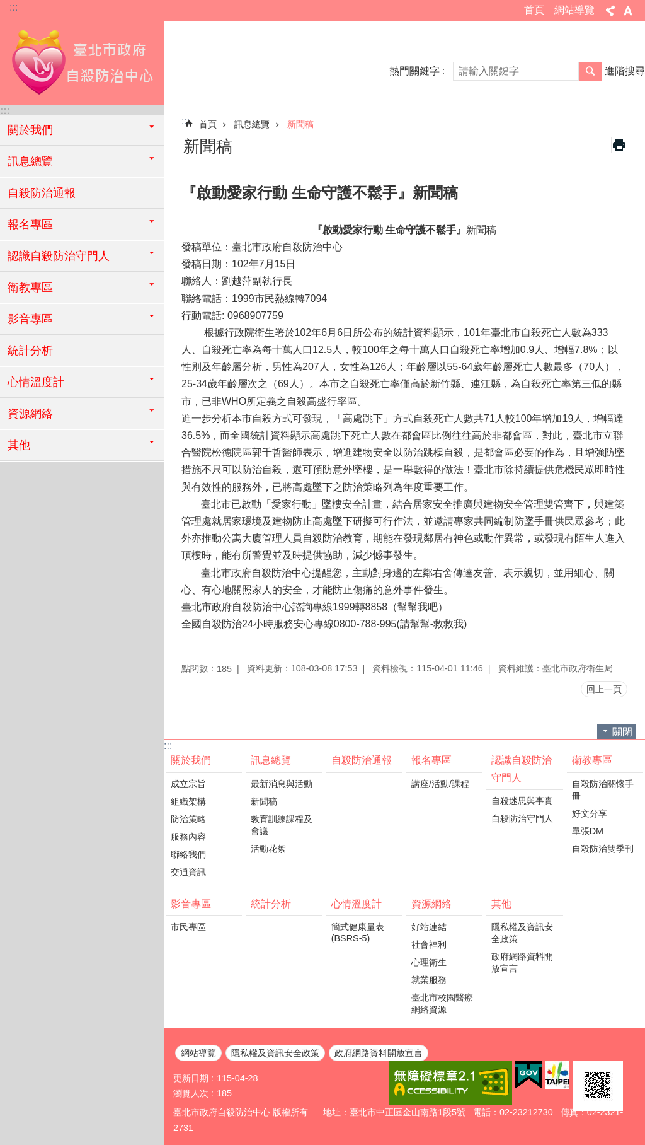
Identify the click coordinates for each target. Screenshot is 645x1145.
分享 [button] (610, 10)
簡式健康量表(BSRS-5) (357, 932)
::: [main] (185, 120)
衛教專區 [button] (30, 287)
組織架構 (188, 801)
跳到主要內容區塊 (6, 6)
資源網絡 (431, 903)
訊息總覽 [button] (30, 161)
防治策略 (188, 819)
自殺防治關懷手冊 (603, 790)
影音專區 (191, 903)
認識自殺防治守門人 (521, 768)
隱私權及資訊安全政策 (522, 933)
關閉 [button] (622, 731)
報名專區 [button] (30, 224)
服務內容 (188, 837)
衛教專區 (592, 760)
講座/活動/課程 (440, 784)
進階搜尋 (625, 71)
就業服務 (429, 980)
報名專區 (431, 760)
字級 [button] (628, 10)
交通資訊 (188, 872)
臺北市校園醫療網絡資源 (442, 1003)
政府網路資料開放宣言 (522, 962)
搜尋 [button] (590, 71)
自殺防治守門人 (522, 818)
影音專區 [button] (30, 319)
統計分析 (30, 350)
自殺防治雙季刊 (603, 849)
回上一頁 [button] (604, 689)
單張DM (587, 831)
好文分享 (589, 813)
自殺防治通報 (42, 193)
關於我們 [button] (30, 130)
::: (13, 7)
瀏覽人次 (190, 1093)
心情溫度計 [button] (36, 382)
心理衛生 (429, 962)
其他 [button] (19, 445)
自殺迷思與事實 (522, 801)
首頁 (534, 9)
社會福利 (429, 944)
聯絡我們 (188, 854)
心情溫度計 (356, 903)
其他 (501, 903)
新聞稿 (300, 124)
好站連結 (429, 927)
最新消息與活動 (281, 784)
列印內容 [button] (619, 145)
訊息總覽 (252, 124)
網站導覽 (574, 9)
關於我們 (191, 760)
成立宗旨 (188, 784)
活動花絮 (268, 849)
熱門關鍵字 (414, 71)
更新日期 (190, 1078)
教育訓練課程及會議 (281, 825)
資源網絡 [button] (30, 413)
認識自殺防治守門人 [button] (59, 256)
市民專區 (188, 927)
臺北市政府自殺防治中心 (82, 61)
